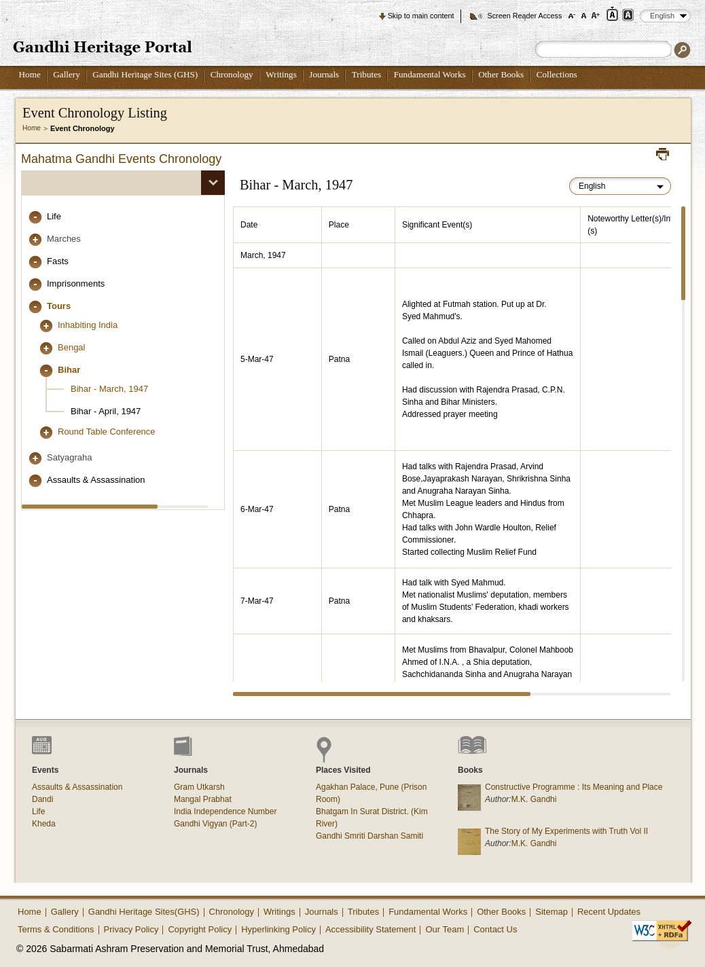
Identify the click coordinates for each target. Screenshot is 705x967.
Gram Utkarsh (199, 787)
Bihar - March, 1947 (109, 389)
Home (30, 74)
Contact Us (495, 929)
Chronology (232, 74)
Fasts (58, 261)
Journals (324, 74)
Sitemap (551, 912)
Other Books (501, 74)
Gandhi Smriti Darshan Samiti (369, 836)
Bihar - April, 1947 (106, 411)
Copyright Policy (200, 929)
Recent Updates (608, 912)
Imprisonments (76, 283)
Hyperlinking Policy (278, 929)
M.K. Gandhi (534, 799)
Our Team (444, 929)
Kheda (44, 823)
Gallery (66, 74)
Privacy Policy (131, 929)
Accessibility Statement (370, 929)
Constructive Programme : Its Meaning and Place (573, 787)
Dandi (42, 799)
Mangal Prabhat (203, 799)
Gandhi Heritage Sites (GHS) (145, 74)
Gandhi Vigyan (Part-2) (215, 823)
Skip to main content (421, 16)
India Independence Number (225, 811)
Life (54, 216)
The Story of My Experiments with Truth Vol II (566, 831)
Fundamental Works (430, 74)
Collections (557, 74)
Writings (281, 74)
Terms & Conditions (56, 929)
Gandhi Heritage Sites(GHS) (144, 912)
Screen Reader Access (524, 16)
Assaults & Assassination (96, 480)
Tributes (366, 74)
